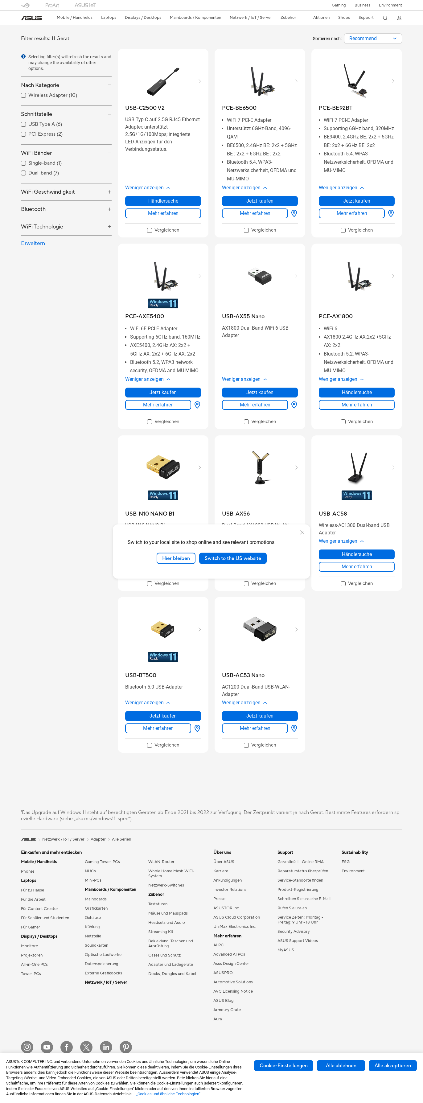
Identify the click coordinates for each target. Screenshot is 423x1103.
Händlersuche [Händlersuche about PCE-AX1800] (357, 392)
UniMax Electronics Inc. (234, 926)
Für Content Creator (39, 908)
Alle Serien (121, 839)
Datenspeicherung (101, 963)
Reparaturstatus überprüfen (302, 871)
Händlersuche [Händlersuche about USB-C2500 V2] (163, 201)
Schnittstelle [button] (36, 114)
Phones (28, 871)
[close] (302, 532)
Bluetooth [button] (33, 209)
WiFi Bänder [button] (36, 153)
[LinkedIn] (106, 1047)
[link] (31, 18)
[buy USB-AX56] (236, 514)
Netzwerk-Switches (166, 885)
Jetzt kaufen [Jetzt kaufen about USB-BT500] (163, 716)
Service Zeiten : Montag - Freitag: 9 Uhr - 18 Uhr (300, 920)
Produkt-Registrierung (297, 889)
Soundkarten (96, 945)
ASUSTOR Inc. (226, 908)
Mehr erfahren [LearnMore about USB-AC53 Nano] (255, 728)
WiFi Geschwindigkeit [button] (48, 191)
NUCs (90, 871)
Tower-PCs (31, 973)
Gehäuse (93, 917)
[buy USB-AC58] (333, 514)
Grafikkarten (96, 908)
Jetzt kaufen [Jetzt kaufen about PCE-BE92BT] (356, 201)
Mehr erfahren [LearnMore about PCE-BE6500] (255, 213)
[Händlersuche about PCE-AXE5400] (196, 405)
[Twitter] (86, 1047)
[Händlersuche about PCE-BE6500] (293, 213)
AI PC (218, 945)
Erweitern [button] (33, 243)
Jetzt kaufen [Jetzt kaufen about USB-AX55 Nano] (259, 392)
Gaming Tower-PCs (102, 861)
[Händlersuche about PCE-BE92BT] (390, 213)
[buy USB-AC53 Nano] (243, 675)
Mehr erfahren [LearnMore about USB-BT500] (158, 728)
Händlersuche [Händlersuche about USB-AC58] (357, 554)
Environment (390, 5)
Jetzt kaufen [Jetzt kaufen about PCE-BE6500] (259, 201)
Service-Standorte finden (300, 880)
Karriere (220, 871)
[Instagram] (27, 1047)
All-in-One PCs (34, 964)
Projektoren (32, 955)
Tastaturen (157, 904)
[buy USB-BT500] (140, 675)
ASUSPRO (223, 972)
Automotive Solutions (233, 982)
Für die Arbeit (33, 899)
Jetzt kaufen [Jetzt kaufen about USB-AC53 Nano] (259, 716)
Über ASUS (223, 861)
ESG (346, 861)
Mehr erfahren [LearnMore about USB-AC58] (357, 567)
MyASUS (285, 950)
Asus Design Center (231, 963)
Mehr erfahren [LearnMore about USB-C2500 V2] (163, 213)
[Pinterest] (126, 1047)
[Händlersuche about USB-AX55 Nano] (293, 405)
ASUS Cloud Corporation (236, 917)
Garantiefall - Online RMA (300, 861)
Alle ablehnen (341, 1066)
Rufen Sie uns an (292, 908)
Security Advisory (293, 931)
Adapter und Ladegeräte (170, 964)
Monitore (29, 946)
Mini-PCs (93, 880)
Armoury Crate (227, 1009)
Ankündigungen (227, 880)
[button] (339, 5)
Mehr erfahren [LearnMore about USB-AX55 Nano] (255, 405)
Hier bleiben (176, 558)
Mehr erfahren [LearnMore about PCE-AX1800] (357, 405)
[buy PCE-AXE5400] (144, 316)
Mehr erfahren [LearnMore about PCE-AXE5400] (158, 405)
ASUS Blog (223, 1000)
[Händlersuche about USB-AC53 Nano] (293, 728)
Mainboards (96, 899)
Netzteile (93, 936)
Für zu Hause (32, 890)
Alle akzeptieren (393, 1066)
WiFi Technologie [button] (42, 226)
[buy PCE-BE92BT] (335, 108)
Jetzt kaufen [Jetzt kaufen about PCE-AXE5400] (163, 392)
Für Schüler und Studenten (45, 918)
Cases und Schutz (164, 955)
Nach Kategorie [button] (40, 85)
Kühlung (92, 926)
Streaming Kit (160, 931)
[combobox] (373, 38)
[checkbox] (163, 230)
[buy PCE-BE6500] (239, 108)
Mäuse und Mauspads (168, 913)
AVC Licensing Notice (233, 991)
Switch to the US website (233, 558)
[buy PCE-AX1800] (336, 316)
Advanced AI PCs (229, 954)
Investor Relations (229, 889)
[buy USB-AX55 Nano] (243, 316)
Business (362, 5)
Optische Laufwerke (103, 954)
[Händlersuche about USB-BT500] (196, 728)
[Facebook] (66, 1047)
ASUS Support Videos (297, 940)
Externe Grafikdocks (103, 973)
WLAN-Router (161, 861)
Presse (219, 898)
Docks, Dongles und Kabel (172, 973)
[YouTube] (47, 1047)
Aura (217, 1019)
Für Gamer (30, 927)
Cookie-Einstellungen (284, 1066)
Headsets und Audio (166, 922)
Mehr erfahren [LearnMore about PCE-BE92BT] (352, 213)
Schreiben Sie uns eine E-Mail (304, 898)
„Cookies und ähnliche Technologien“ (168, 1094)
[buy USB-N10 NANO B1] (150, 514)
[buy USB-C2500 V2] (145, 108)
